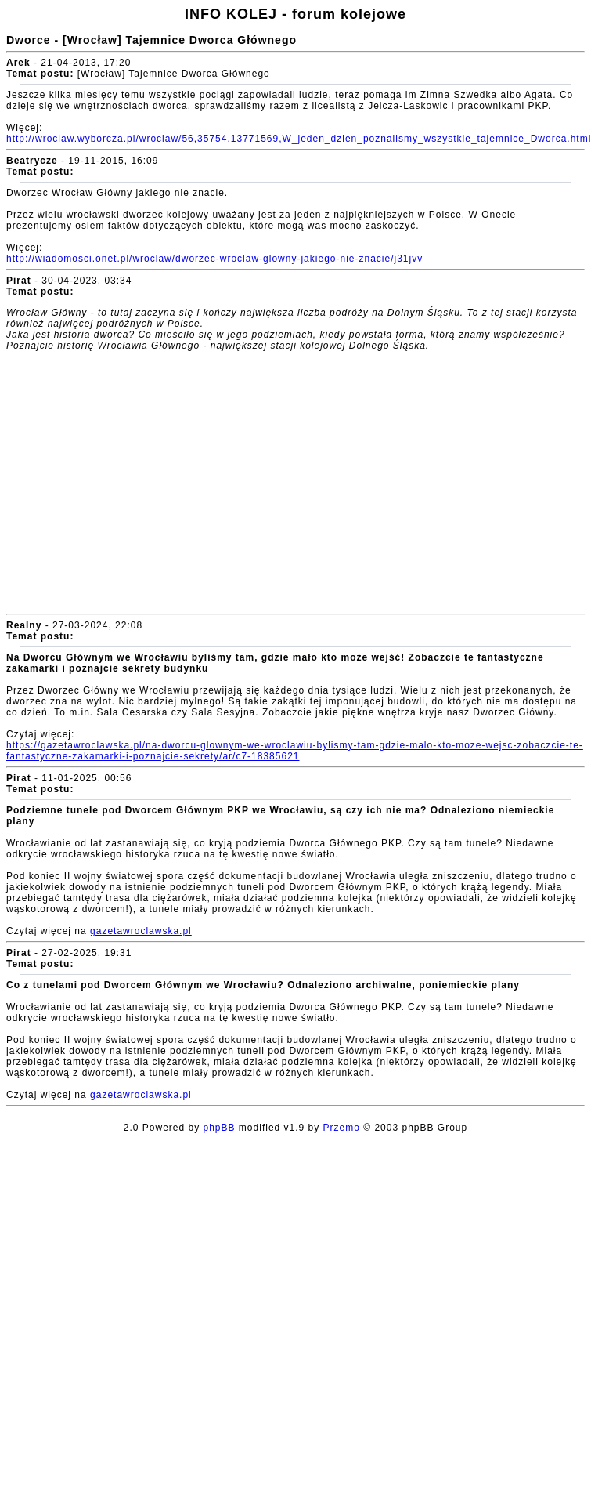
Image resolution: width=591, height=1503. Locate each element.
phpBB (220, 1127)
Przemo (341, 1127)
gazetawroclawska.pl (141, 930)
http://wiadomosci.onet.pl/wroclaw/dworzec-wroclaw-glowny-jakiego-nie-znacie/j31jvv (214, 258)
